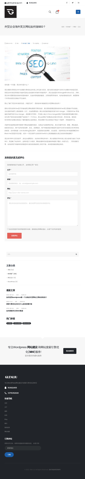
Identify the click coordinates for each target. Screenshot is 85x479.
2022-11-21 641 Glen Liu (15, 301)
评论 (8, 198)
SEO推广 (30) (12, 274)
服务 (6, 411)
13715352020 (13, 393)
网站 (8, 189)
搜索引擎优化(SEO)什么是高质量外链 (19, 304)
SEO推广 (68, 27)
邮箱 (8, 179)
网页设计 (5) (12, 278)
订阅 (9, 455)
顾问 (6, 423)
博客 (74, 27)
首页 (63, 27)
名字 (8, 170)
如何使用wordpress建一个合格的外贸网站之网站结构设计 (26, 297)
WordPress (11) (12, 282)
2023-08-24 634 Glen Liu (16, 294)
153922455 (32, 3)
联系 (6, 415)
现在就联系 (70, 351)
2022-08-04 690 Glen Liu (16, 308)
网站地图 (7, 431)
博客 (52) (11, 270)
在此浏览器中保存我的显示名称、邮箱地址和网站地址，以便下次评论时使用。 (35, 229)
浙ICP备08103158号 (55, 470)
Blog (6, 419)
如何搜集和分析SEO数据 (14, 311)
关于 (6, 407)
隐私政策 (7, 427)
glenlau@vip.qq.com (13, 3)
